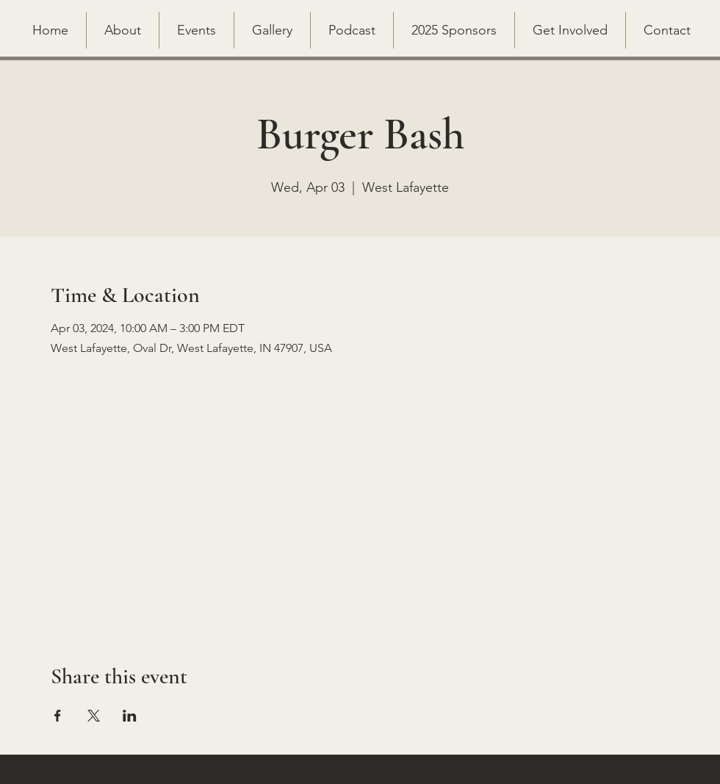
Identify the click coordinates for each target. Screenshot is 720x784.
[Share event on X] (94, 716)
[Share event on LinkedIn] (130, 716)
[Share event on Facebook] (58, 716)
